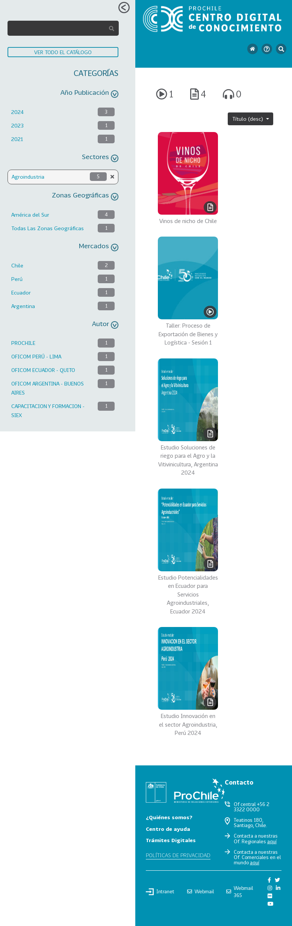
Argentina (23, 306)
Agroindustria (28, 176)
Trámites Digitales (171, 840)
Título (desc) (248, 118)
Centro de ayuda (168, 829)
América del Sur (30, 214)
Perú (17, 279)
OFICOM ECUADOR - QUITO (43, 370)
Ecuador (21, 292)
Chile (17, 265)
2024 (17, 112)
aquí (272, 841)
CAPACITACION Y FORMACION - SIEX (48, 410)
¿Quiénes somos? (169, 817)
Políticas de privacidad (178, 855)
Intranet (160, 891)
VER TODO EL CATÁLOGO (63, 52)
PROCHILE (23, 343)
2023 (17, 125)
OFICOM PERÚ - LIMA (36, 356)
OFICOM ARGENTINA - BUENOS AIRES (47, 388)
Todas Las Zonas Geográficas (47, 228)
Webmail (200, 891)
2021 (17, 139)
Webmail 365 (239, 891)
